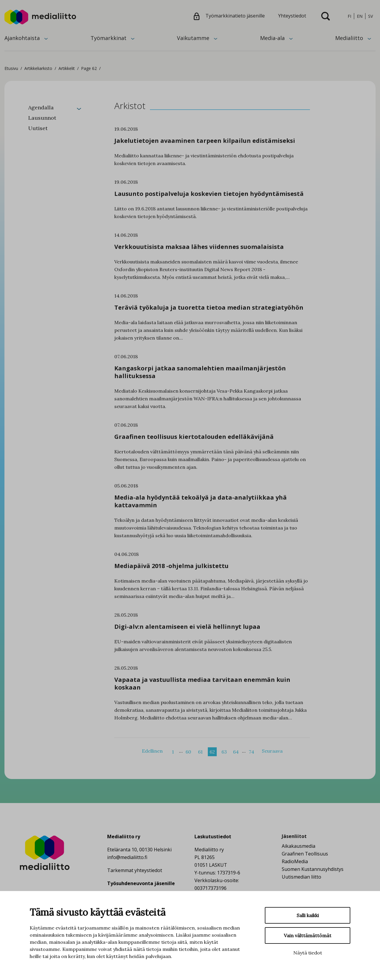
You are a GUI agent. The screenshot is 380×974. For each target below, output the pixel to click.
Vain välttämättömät (307, 935)
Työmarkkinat (108, 37)
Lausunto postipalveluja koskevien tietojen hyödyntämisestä (209, 194)
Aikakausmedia (298, 846)
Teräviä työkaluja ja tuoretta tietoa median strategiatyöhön (208, 307)
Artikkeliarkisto (38, 68)
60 (188, 752)
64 (236, 752)
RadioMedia (295, 861)
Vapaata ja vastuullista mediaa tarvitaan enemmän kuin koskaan (202, 683)
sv (370, 16)
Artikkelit (66, 68)
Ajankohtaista (22, 37)
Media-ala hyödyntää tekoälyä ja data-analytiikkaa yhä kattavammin (200, 501)
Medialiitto (349, 37)
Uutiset (38, 128)
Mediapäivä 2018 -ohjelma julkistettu (171, 566)
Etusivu (11, 68)
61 (200, 752)
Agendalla (41, 107)
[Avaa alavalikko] (46, 38)
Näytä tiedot (307, 953)
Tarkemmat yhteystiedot (134, 870)
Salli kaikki (308, 915)
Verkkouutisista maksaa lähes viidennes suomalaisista (199, 247)
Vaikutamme (193, 37)
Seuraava (272, 751)
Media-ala (272, 37)
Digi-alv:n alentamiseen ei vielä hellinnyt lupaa (187, 627)
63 (224, 752)
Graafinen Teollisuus (305, 853)
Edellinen (152, 751)
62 (212, 752)
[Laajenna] (79, 108)
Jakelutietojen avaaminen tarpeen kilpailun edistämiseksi (204, 141)
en (359, 16)
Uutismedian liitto (301, 877)
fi (349, 16)
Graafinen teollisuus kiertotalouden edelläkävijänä (194, 437)
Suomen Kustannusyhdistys (312, 869)
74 (251, 752)
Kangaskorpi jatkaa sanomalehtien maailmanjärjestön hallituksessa (200, 372)
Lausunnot (42, 117)
